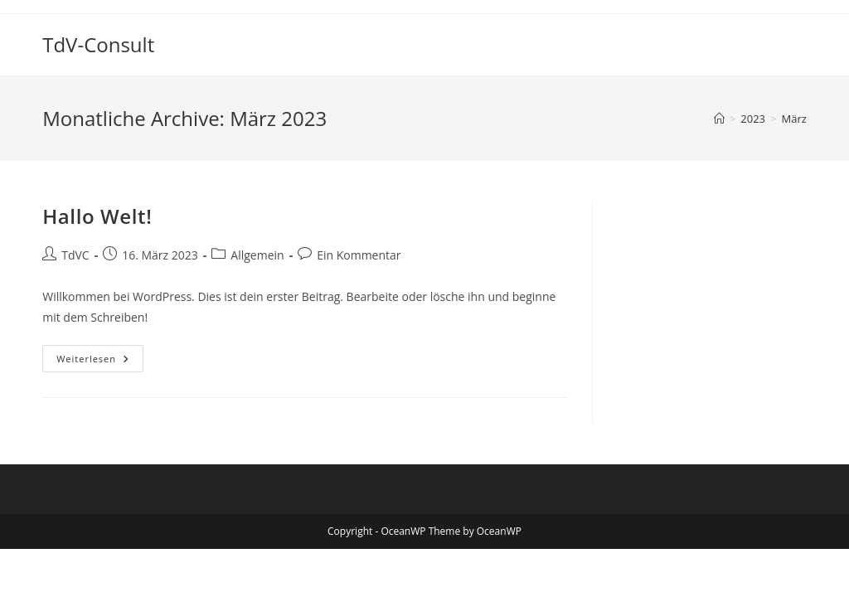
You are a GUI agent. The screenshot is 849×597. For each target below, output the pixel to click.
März (793, 118)
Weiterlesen (99, 361)
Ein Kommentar (358, 255)
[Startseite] (719, 118)
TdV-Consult (98, 44)
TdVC (75, 255)
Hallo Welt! (97, 216)
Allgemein (257, 255)
